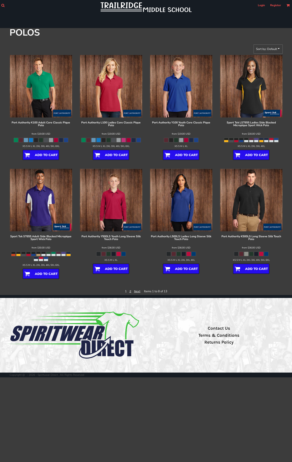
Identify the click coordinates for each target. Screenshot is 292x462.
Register (275, 5)
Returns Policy (219, 342)
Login (261, 5)
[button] (3, 5)
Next (137, 291)
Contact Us (219, 328)
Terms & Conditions (218, 335)
